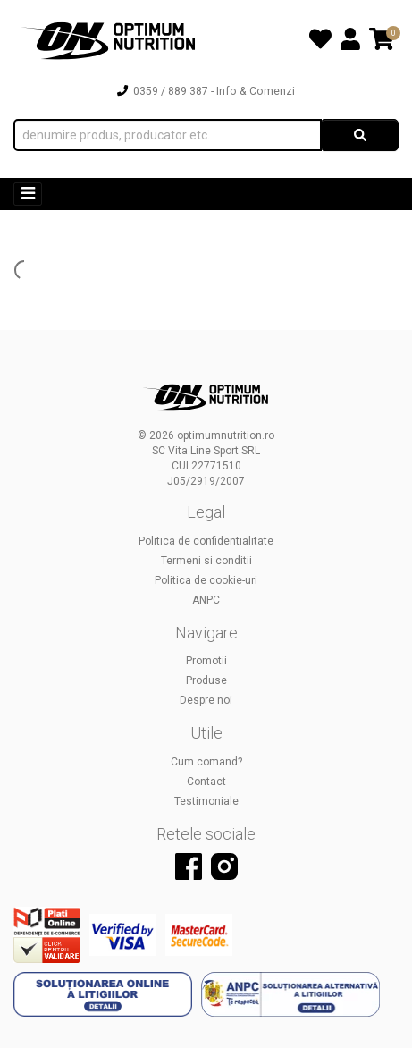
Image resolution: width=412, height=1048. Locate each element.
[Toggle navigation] (27, 194)
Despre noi (206, 700)
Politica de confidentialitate (206, 541)
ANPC (206, 600)
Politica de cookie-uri (206, 580)
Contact (206, 781)
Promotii (206, 661)
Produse (206, 680)
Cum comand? (206, 762)
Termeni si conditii (206, 560)
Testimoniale (206, 801)
